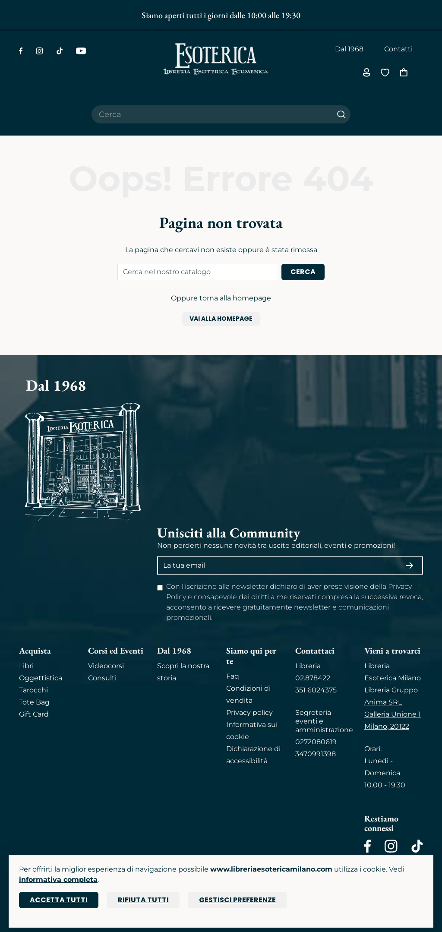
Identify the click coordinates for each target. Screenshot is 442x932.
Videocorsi (106, 666)
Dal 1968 (349, 49)
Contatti (398, 49)
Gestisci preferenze (237, 900)
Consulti (102, 678)
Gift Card (34, 714)
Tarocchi (33, 690)
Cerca (303, 272)
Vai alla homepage (221, 318)
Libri (26, 666)
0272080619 (316, 742)
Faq (232, 676)
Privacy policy (249, 712)
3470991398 (315, 754)
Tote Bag (34, 702)
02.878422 (312, 678)
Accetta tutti (59, 900)
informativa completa (58, 879)
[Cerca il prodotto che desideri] (212, 114)
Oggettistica (40, 678)
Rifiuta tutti (143, 900)
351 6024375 (316, 690)
